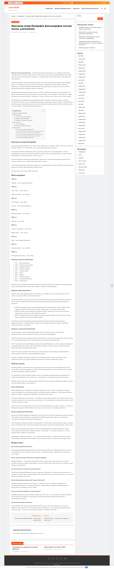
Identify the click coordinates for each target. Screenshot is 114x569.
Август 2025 (81, 80)
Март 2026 (81, 62)
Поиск (79, 16)
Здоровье (81, 158)
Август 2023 (81, 128)
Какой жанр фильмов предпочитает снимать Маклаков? (30, 134)
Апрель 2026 (82, 59)
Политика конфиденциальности (90, 8)
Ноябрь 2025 (82, 74)
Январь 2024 (82, 116)
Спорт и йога (82, 173)
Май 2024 (81, 104)
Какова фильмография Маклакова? (26, 129)
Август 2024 (81, 95)
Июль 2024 (81, 98)
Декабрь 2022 (82, 131)
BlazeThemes (57, 564)
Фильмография (17, 115)
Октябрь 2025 (82, 77)
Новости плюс (82, 164)
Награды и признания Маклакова (24, 120)
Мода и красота (82, 161)
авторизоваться (40, 533)
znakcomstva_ (49, 549)
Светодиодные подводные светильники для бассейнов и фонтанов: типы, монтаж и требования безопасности (91, 43)
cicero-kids (14, 7)
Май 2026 (81, 56)
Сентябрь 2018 (82, 140)
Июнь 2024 (81, 101)
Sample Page (49, 8)
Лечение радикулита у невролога (87, 47)
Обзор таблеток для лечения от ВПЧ (55, 547)
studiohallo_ (15, 32)
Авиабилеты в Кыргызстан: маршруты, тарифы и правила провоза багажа (90, 28)
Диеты (80, 155)
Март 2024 (81, 110)
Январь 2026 (82, 68)
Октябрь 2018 (82, 137)
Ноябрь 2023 (82, 122)
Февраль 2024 (82, 113)
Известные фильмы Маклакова (23, 117)
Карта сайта (76, 8)
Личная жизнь (17, 122)
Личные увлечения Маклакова (23, 126)
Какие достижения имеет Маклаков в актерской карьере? (31, 131)
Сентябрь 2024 (82, 92)
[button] (42, 111)
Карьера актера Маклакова (22, 118)
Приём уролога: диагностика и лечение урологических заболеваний (88, 32)
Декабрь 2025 (82, 71)
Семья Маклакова (20, 124)
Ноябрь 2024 (82, 86)
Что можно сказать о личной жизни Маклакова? (29, 132)
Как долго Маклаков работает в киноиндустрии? (29, 136)
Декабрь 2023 (82, 119)
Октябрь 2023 (82, 125)
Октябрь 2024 (82, 89)
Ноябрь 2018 (82, 134)
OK (86, 567)
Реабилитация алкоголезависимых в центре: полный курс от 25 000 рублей (89, 37)
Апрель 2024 (82, 107)
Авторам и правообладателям (63, 8)
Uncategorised (15, 22)
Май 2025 (81, 83)
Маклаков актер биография (20, 113)
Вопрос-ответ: (16, 127)
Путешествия (82, 170)
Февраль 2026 (82, 65)
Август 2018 (81, 143)
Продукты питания (83, 167)
